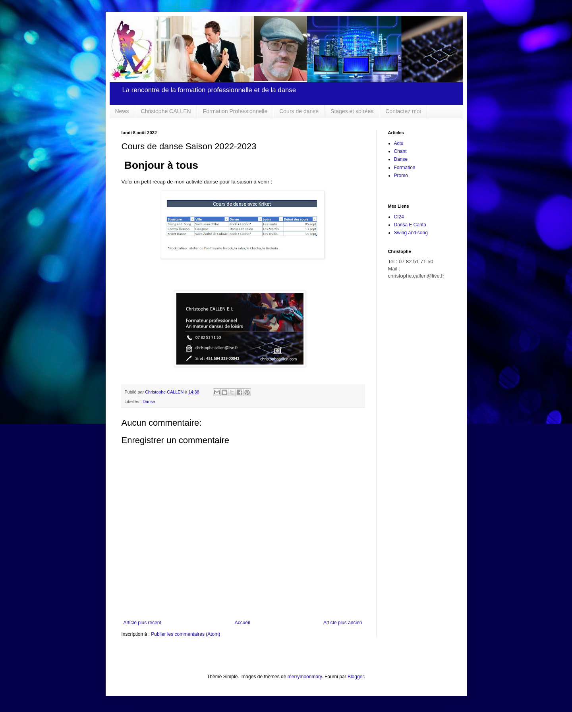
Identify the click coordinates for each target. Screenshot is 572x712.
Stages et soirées (351, 111)
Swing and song (411, 232)
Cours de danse (299, 111)
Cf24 (399, 217)
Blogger (356, 676)
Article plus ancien (342, 622)
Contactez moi (403, 111)
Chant (400, 151)
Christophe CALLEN (166, 111)
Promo (401, 175)
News (122, 111)
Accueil (242, 622)
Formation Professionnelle (235, 111)
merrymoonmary (305, 676)
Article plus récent (142, 622)
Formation (404, 167)
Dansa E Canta (410, 225)
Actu (399, 143)
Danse (149, 401)
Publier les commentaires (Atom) (185, 634)
